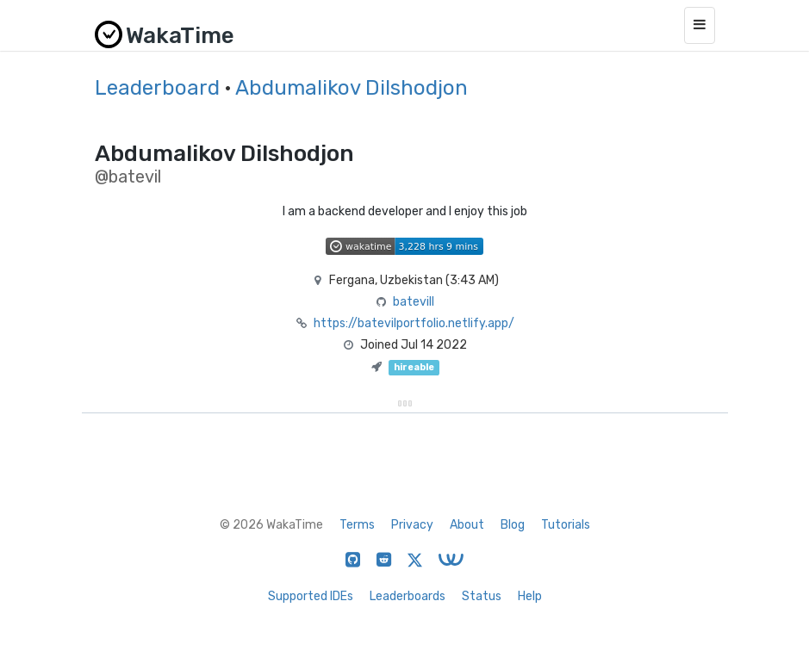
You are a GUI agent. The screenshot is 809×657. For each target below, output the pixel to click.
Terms (357, 525)
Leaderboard (157, 88)
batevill (413, 301)
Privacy (412, 525)
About (467, 525)
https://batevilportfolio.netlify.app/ (414, 323)
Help (530, 596)
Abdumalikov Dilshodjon (351, 88)
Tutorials (565, 525)
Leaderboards (407, 596)
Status (481, 596)
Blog (513, 525)
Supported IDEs (310, 596)
